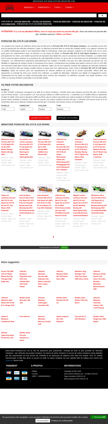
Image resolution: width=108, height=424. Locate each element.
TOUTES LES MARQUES (41, 21)
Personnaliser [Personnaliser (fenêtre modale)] (43, 421)
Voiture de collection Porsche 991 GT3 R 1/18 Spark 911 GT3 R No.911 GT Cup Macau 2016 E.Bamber (8, 202)
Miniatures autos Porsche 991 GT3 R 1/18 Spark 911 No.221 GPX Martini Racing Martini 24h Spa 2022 (7, 146)
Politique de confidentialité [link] (62, 421)
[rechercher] (48, 15)
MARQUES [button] (29, 7)
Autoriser (64, 247)
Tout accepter (99, 417)
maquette (9, 360)
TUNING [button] (69, 7)
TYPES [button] (58, 7)
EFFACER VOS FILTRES (68, 118)
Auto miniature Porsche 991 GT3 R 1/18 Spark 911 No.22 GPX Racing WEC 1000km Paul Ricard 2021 (44, 146)
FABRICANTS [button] (44, 7)
